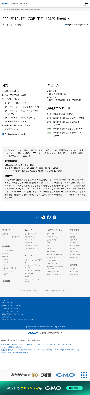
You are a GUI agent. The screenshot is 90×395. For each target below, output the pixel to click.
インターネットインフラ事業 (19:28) (23, 107)
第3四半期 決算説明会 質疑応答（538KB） (63, 123)
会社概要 (5, 253)
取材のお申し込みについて (33, 248)
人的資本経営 (51, 240)
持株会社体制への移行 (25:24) (17, 125)
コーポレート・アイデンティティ (10, 238)
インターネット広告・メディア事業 (33, 266)
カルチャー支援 (52, 263)
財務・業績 (73, 240)
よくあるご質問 (75, 254)
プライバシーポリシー (9, 303)
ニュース (28, 230)
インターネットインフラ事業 (33, 261)
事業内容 (5, 256)
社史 (3, 265)
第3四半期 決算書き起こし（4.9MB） (65, 128)
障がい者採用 (75, 275)
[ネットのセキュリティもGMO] (44, 388)
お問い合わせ (6, 317)
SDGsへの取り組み (53, 271)
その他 (27, 276)
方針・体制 (50, 234)
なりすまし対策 (6, 353)
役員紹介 (5, 259)
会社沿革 (5, 262)
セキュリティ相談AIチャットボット (11, 347)
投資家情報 (11, 9)
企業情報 (6, 246)
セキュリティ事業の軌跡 (20, 352)
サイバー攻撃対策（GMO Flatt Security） (67, 350)
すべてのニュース (30, 234)
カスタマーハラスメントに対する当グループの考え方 (19, 320)
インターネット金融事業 (32, 270)
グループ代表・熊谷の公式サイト (30, 291)
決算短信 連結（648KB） (60, 114)
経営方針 (72, 237)
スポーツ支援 (51, 260)
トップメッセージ (8, 250)
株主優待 (72, 248)
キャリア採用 (74, 272)
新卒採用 (72, 269)
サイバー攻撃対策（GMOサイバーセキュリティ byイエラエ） (34, 350)
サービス (28, 256)
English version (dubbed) (77, 25)
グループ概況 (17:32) (17, 103)
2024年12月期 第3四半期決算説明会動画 (28, 9)
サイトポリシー (7, 300)
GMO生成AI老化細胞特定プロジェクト (56, 267)
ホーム (4, 9)
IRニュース (28, 240)
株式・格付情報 (75, 246)
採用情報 (73, 265)
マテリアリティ (52, 237)
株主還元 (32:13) (11, 129)
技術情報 (6, 281)
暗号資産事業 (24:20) (17, 121)
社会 (48, 246)
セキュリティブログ (31, 246)
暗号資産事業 (29, 273)
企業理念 (5, 234)
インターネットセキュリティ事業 (33, 280)
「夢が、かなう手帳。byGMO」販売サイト (57, 291)
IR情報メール (74, 257)
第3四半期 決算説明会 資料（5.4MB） (66, 117)
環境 (48, 243)
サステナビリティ (54, 230)
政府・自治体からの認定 (55, 274)
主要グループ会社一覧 (9, 268)
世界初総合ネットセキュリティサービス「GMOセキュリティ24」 (20, 344)
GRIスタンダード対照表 (54, 254)
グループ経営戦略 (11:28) (15, 95)
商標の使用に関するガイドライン (12, 314)
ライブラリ (5, 274)
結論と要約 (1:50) (11, 91)
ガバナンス (50, 248)
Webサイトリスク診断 (64, 344)
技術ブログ (28, 243)
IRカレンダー (74, 251)
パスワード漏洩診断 (49, 344)
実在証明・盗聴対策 (7, 350)
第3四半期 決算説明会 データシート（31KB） (65, 134)
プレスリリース (30, 237)
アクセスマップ (7, 271)
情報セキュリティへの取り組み (12, 305)
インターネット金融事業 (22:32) (21, 118)
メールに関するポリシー (10, 308)
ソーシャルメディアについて (11, 311)
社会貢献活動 (51, 257)
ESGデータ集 (51, 251)
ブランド (6, 230)
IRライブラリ (74, 243)
